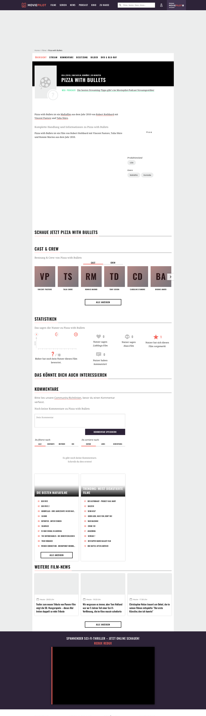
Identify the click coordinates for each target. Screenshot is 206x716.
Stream (53, 57)
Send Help (92, 511)
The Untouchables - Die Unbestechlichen (58, 536)
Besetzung (82, 57)
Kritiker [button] (62, 444)
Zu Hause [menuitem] (104, 5)
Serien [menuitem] (63, 5)
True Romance (47, 541)
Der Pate (44, 501)
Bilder (94, 57)
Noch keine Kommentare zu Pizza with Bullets (62, 408)
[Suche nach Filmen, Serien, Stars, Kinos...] (136, 5)
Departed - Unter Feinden (51, 521)
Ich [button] (73, 444)
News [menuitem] (73, 5)
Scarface (45, 526)
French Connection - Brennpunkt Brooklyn (58, 546)
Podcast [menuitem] (83, 5)
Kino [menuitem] (93, 5)
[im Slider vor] (170, 277)
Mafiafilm (134, 143)
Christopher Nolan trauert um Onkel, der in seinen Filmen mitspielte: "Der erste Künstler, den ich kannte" (149, 608)
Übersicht (41, 57)
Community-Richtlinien (67, 397)
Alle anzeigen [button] (103, 302)
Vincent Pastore (43, 118)
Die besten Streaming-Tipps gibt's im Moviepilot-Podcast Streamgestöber (115, 90)
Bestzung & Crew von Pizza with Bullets (58, 257)
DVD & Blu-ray (109, 57)
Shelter (91, 506)
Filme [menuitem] (53, 5)
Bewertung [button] (117, 444)
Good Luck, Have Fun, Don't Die (100, 516)
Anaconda (92, 531)
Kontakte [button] (50, 444)
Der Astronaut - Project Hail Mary (102, 501)
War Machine (93, 521)
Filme (44, 50)
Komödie (147, 143)
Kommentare (67, 57)
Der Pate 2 (45, 506)
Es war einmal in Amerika (51, 531)
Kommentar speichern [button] (105, 431)
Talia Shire (62, 118)
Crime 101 (91, 526)
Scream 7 (91, 536)
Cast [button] (93, 262)
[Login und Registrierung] (161, 5)
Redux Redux (103, 643)
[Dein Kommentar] (80, 420)
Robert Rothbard (105, 114)
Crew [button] (113, 262)
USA (131, 131)
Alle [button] (40, 444)
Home (37, 50)
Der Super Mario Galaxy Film (99, 541)
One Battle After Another (98, 546)
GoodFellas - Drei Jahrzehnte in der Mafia (58, 511)
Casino (44, 516)
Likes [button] (103, 444)
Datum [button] (88, 444)
